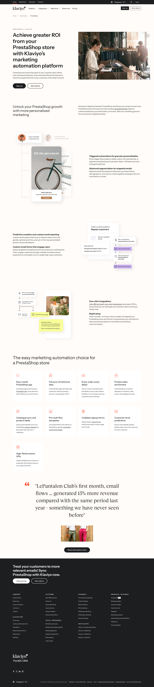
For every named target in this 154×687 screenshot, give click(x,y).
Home (14, 2)
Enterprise (32, 2)
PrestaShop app (21, 391)
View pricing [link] (21, 581)
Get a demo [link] (35, 86)
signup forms (96, 422)
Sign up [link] (19, 86)
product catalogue (30, 427)
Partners (40, 2)
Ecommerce (23, 16)
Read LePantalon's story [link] (77, 550)
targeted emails (121, 109)
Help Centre (22, 2)
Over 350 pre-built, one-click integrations (105, 304)
